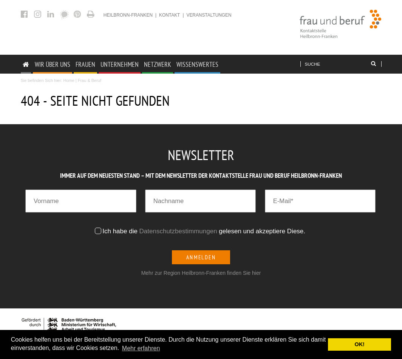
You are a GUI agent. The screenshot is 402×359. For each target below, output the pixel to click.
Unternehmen (119, 64)
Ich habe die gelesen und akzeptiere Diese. (204, 231)
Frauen (85, 64)
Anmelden (201, 257)
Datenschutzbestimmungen (178, 231)
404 (91, 14)
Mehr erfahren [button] (141, 348)
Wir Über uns (52, 64)
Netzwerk (157, 64)
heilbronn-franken (128, 15)
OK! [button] (359, 344)
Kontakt (169, 15)
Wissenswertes (197, 64)
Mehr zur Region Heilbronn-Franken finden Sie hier (201, 273)
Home (68, 80)
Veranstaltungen (208, 15)
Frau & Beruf (89, 80)
